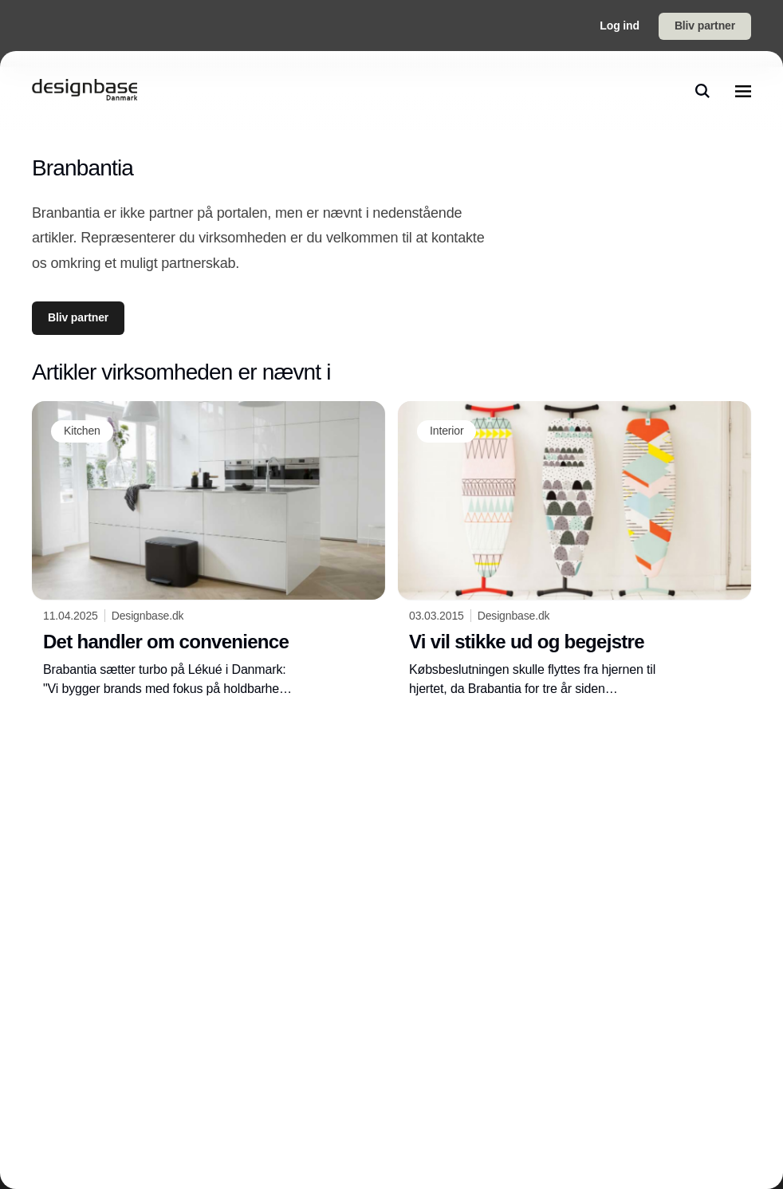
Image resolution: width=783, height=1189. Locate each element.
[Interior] (446, 431)
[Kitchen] (82, 431)
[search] (702, 91)
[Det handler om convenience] (208, 550)
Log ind (619, 25)
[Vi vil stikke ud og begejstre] (574, 550)
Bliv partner (705, 25)
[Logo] (84, 91)
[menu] (743, 91)
